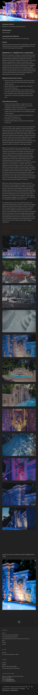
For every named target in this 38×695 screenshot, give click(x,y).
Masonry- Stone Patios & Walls (9, 666)
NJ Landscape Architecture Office (10, 654)
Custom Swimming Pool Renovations (11, 668)
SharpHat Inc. (14, 690)
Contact (4, 642)
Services (4, 652)
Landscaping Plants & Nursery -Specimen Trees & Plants (15, 638)
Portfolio (4, 662)
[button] (12, 2)
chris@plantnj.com (10, 681)
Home (3, 633)
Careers (4, 644)
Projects (4, 664)
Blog (3, 640)
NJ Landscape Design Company (10, 636)
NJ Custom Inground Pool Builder (10, 635)
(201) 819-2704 (10, 679)
